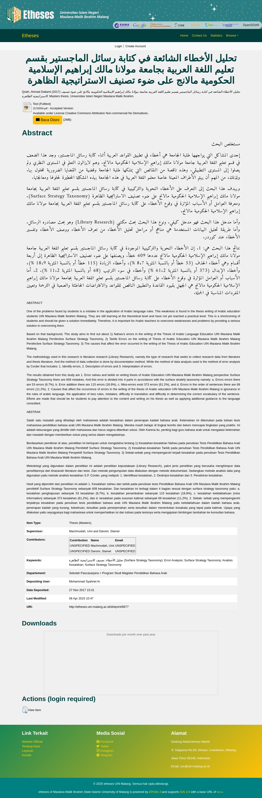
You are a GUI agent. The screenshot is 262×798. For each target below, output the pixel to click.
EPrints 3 (155, 792)
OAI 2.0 (185, 792)
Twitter (103, 746)
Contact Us (199, 35)
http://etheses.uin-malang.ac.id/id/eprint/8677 (98, 606)
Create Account (135, 46)
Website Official (32, 741)
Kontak (26, 755)
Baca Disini (47, 120)
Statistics (216, 35)
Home (184, 35)
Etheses (30, 35)
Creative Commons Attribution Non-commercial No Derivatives (106, 113)
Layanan (27, 750)
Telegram (105, 755)
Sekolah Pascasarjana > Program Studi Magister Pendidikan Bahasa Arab (118, 573)
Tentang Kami (31, 746)
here (220, 792)
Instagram (105, 750)
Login (118, 46)
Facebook (105, 741)
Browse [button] (231, 35)
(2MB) (52, 119)
